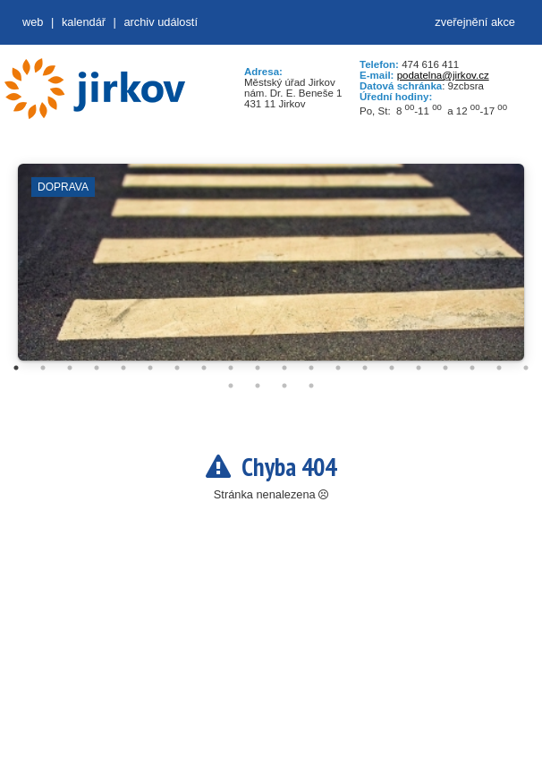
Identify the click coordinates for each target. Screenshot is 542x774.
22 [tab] (258, 386)
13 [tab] (338, 368)
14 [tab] (365, 368)
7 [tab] (177, 368)
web (32, 22)
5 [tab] (123, 368)
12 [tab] (311, 368)
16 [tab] (419, 368)
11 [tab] (284, 368)
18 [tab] (472, 368)
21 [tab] (231, 386)
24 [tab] (311, 386)
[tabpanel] (271, 271)
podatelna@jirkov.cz (443, 75)
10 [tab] (258, 368)
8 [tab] (204, 368)
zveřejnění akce (475, 22)
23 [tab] (284, 386)
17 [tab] (445, 368)
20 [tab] (526, 368)
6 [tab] (150, 368)
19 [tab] (499, 368)
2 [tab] (43, 368)
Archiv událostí (160, 22)
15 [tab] (392, 368)
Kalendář (84, 22)
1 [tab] (16, 368)
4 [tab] (97, 368)
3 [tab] (70, 368)
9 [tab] (231, 368)
